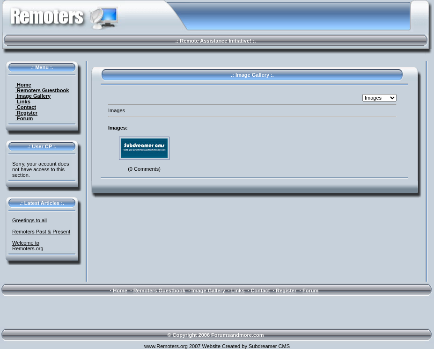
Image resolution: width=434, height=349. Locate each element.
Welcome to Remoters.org (28, 245)
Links (22, 101)
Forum (24, 118)
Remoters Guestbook (42, 90)
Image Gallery (33, 96)
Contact (25, 107)
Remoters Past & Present (41, 231)
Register (26, 113)
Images (116, 110)
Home (23, 84)
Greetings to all (29, 220)
